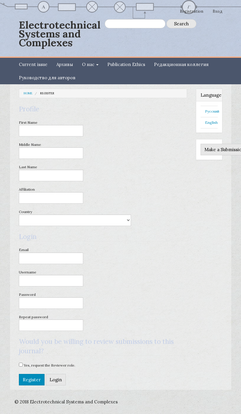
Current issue (33, 64)
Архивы (64, 64)
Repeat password (51, 323)
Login (56, 379)
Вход (217, 11)
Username (51, 278)
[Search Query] (135, 23)
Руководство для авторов (47, 77)
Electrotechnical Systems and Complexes (60, 33)
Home (28, 93)
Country (75, 218)
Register (32, 379)
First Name (51, 128)
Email (51, 256)
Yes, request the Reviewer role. (47, 365)
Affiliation (51, 195)
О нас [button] (90, 64)
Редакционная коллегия (181, 64)
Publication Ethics (126, 64)
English (211, 122)
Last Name (51, 173)
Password (51, 300)
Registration (191, 11)
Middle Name (51, 150)
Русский (212, 111)
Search (181, 24)
